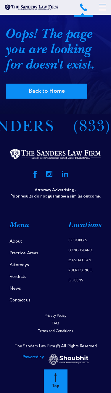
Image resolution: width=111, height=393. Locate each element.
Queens (75, 280)
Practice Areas (23, 253)
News (15, 288)
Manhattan (79, 260)
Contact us (19, 300)
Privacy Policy (55, 315)
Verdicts (17, 276)
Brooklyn (77, 240)
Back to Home (47, 91)
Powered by (55, 359)
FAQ (55, 323)
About (15, 241)
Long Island (80, 250)
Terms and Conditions (55, 331)
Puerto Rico (80, 270)
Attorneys (19, 264)
